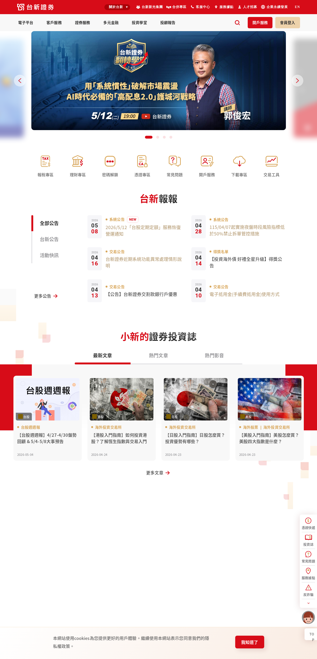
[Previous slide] (20, 80)
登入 (287, 22)
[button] (148, 137)
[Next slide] (297, 80)
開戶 (260, 22)
